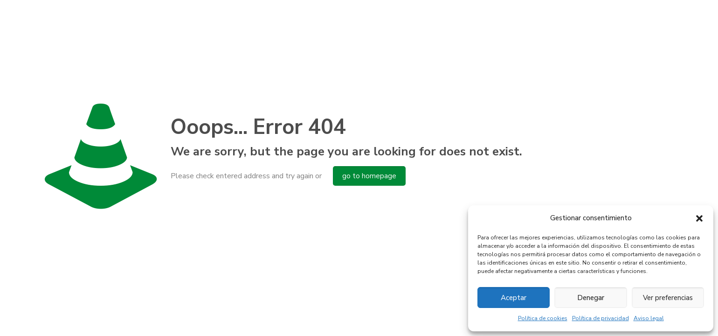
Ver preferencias (668, 297)
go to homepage (369, 176)
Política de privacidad (600, 318)
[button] (699, 218)
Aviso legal (649, 318)
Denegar (590, 297)
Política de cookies (542, 318)
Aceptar (513, 297)
